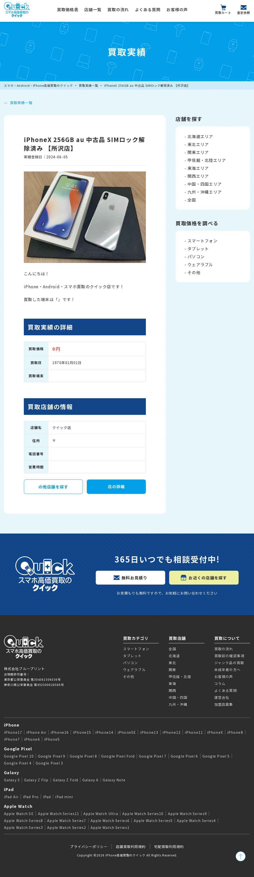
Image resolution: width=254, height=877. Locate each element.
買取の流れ (118, 9)
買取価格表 (67, 9)
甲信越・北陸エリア (207, 160)
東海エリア (198, 168)
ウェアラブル (200, 264)
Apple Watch (18, 806)
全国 (192, 200)
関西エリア (198, 176)
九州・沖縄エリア (205, 192)
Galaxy (11, 772)
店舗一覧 (92, 9)
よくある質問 (148, 9)
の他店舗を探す (53, 487)
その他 (194, 272)
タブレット (198, 249)
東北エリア (198, 144)
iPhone (12, 725)
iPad (9, 789)
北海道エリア (200, 136)
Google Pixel (18, 749)
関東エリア (198, 152)
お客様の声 (177, 9)
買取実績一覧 (88, 85)
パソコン (196, 256)
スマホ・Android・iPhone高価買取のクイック (38, 85)
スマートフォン (203, 241)
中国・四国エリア (205, 184)
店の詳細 (116, 486)
